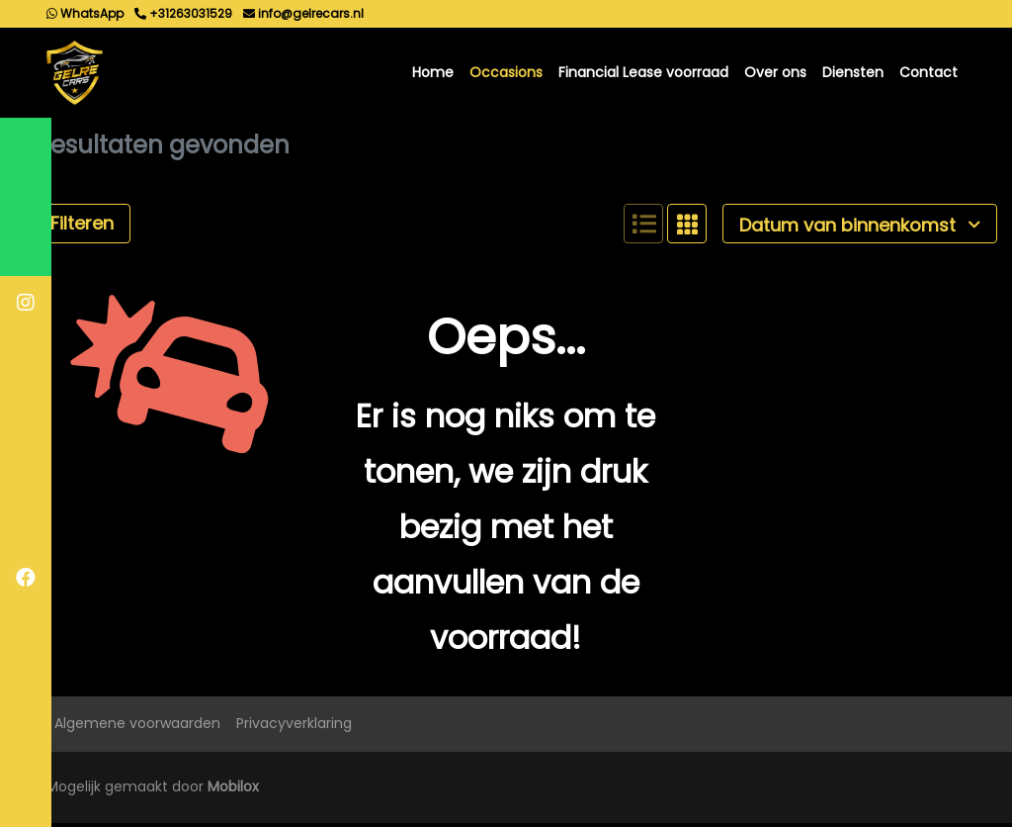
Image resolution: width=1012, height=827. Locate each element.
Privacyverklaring (294, 728)
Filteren (73, 228)
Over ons (775, 74)
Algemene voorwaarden (137, 728)
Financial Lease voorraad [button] (643, 74)
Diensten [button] (853, 74)
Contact (928, 74)
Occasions (506, 74)
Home (433, 74)
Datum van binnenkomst (859, 229)
